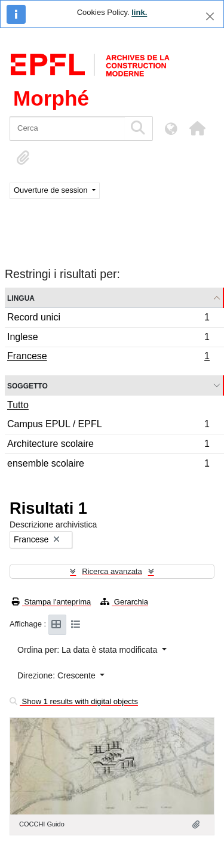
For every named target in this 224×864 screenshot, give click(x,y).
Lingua (21, 297)
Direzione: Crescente (57, 675)
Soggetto (27, 385)
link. (139, 12)
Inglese (108, 338)
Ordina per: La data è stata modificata (88, 650)
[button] (197, 128)
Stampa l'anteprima (51, 601)
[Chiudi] (210, 16)
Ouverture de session (52, 190)
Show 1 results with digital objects (74, 701)
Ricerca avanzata (112, 571)
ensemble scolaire (108, 464)
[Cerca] (67, 128)
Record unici (108, 319)
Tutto (18, 405)
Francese (108, 357)
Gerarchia (124, 601)
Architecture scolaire (108, 445)
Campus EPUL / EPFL (108, 425)
